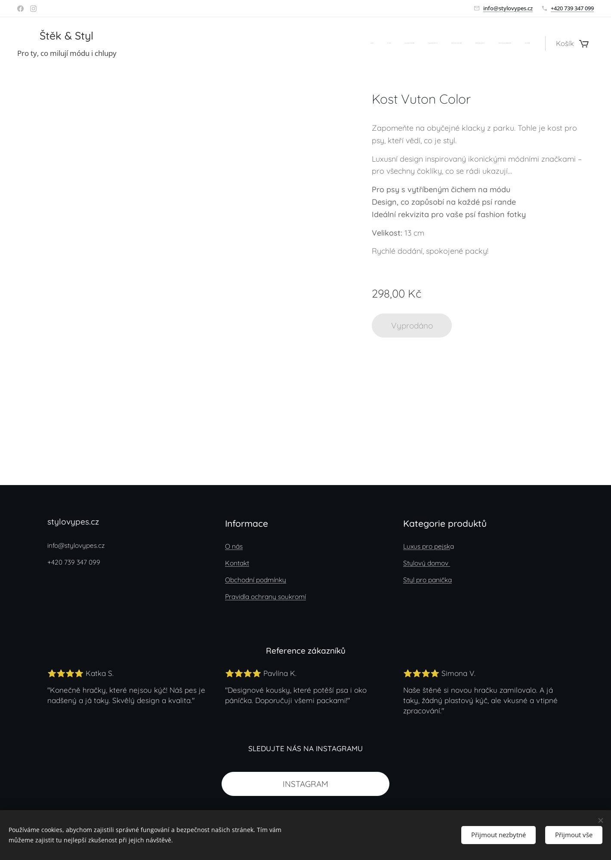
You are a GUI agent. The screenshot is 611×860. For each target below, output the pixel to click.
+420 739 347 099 (572, 8)
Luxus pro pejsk (426, 546)
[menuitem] (435, 43)
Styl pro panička (427, 580)
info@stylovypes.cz (508, 8)
